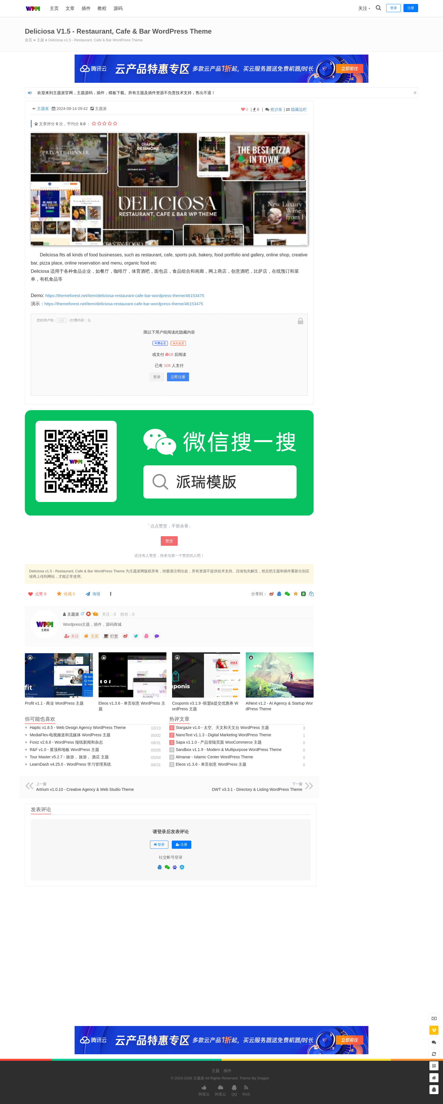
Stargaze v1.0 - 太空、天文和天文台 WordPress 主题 (219, 727)
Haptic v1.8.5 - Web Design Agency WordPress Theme (75, 727)
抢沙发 (276, 109)
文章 (70, 8)
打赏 (110, 635)
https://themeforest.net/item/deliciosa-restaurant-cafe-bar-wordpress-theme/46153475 (131, 295)
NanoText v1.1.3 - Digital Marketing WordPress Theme (220, 734)
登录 (156, 377)
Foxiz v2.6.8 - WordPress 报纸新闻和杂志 (64, 742)
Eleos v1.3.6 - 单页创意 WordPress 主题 (207, 764)
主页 (54, 8)
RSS (246, 1090)
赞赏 (169, 540)
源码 (118, 8)
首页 (29, 40)
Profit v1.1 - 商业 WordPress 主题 (54, 703)
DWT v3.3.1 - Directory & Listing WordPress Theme (257, 789)
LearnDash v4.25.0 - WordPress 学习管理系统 (68, 764)
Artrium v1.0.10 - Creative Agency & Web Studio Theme (85, 789)
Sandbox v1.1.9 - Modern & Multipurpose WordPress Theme (225, 749)
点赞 (36, 593)
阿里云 (204, 1090)
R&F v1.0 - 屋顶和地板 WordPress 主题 (62, 749)
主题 (41, 40)
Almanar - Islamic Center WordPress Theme (211, 756)
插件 (86, 8)
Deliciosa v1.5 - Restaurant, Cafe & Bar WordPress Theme (100, 40)
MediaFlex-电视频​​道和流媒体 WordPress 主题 (67, 734)
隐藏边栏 (299, 109)
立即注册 (178, 377)
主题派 (43, 108)
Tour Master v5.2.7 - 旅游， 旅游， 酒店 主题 (67, 756)
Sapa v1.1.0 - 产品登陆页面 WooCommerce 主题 (215, 742)
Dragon (263, 1078)
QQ (234, 1090)
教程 (102, 8)
